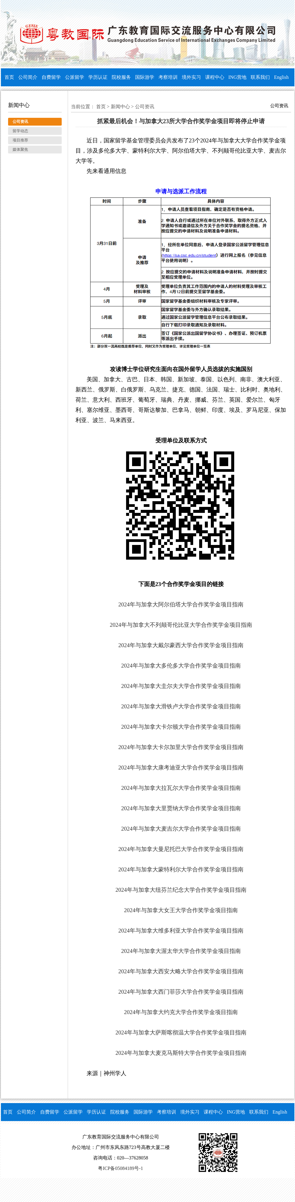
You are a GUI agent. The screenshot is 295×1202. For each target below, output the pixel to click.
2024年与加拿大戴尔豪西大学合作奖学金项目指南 (180, 645)
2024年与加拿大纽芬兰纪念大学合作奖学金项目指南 (181, 890)
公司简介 (27, 77)
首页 (9, 77)
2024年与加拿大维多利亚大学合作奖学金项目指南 (180, 930)
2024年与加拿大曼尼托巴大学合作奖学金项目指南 (180, 849)
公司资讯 (144, 106)
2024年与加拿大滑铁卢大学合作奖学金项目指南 (181, 706)
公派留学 (74, 77)
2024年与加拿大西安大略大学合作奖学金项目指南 (180, 971)
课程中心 (214, 77)
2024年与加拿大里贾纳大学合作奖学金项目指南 (181, 808)
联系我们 (260, 77)
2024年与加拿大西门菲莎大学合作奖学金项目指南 (180, 992)
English (281, 77)
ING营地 (237, 77)
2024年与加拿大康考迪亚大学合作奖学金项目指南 (180, 767)
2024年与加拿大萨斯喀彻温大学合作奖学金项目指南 (181, 1032)
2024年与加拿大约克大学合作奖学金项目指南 (181, 1012)
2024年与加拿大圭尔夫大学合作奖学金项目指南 (181, 686)
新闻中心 (120, 106)
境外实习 (191, 77)
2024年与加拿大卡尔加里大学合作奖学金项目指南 (180, 747)
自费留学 (51, 77)
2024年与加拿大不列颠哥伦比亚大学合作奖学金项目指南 (181, 625)
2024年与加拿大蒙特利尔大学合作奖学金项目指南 (180, 869)
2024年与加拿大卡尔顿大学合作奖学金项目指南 (181, 727)
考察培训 (168, 77)
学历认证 (98, 77)
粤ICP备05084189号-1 (120, 1168)
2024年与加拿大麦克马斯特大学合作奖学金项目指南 (181, 1053)
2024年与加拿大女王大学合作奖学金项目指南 (181, 910)
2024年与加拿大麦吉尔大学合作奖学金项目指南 (181, 829)
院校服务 (121, 77)
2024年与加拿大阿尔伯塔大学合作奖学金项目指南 (180, 604)
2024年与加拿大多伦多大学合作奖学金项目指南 (181, 665)
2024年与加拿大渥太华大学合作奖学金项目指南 (181, 951)
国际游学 (144, 77)
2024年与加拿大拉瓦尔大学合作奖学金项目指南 (181, 788)
